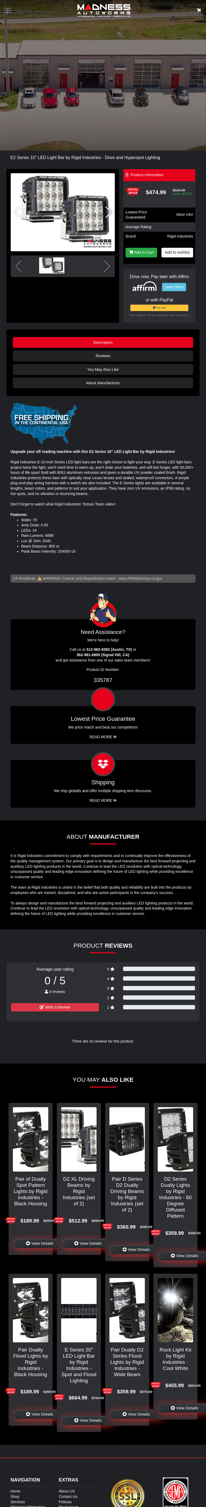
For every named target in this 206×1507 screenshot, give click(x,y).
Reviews (103, 356)
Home (15, 1491)
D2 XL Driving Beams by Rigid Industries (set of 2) (79, 1191)
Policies (65, 1502)
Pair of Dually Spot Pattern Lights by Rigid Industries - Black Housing (30, 1191)
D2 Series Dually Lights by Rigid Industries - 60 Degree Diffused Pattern (175, 1197)
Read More (103, 737)
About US (67, 1491)
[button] (108, 212)
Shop (14, 1496)
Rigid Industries (180, 236)
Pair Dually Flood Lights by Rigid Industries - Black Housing (30, 1362)
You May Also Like (103, 369)
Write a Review (55, 1007)
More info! (184, 214)
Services (17, 1502)
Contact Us (68, 1496)
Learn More (174, 287)
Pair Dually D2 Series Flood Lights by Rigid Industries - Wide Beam (127, 1362)
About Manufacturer (103, 383)
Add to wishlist (177, 252)
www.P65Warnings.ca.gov (140, 578)
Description (103, 342)
